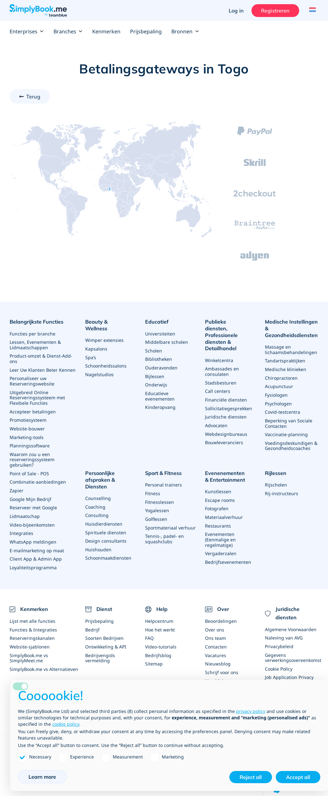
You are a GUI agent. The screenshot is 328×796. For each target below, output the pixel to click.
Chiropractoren (281, 376)
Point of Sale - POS (29, 469)
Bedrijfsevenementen (228, 555)
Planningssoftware (30, 442)
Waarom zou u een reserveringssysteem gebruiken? (32, 455)
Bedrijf (92, 622)
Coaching (95, 495)
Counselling (98, 487)
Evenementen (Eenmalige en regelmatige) (220, 533)
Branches (68, 31)
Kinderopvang (160, 405)
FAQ (149, 630)
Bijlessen (154, 374)
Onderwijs (156, 383)
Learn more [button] (42, 777)
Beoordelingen (221, 614)
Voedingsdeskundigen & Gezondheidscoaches (291, 442)
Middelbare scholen (166, 341)
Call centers (217, 383)
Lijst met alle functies (32, 614)
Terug (33, 96)
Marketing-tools (27, 433)
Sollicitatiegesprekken (228, 399)
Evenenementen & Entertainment (227, 472)
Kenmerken (106, 31)
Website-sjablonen (30, 639)
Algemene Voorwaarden (290, 622)
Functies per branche (32, 333)
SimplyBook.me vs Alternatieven (44, 660)
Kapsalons (96, 341)
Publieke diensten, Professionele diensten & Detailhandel (227, 331)
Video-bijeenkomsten (32, 519)
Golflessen (156, 513)
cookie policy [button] (65, 724)
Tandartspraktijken (285, 359)
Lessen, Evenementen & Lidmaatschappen (35, 343)
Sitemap (154, 655)
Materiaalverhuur (224, 512)
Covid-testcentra (282, 409)
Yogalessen (157, 505)
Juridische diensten (226, 408)
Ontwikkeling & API (105, 639)
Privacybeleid (279, 639)
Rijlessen (275, 469)
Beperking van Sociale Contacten (288, 420)
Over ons (214, 622)
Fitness (152, 488)
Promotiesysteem (28, 417)
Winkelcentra (219, 353)
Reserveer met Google (33, 502)
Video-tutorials (160, 639)
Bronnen (185, 31)
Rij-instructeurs (281, 488)
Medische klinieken (285, 368)
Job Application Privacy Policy (289, 671)
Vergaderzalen (220, 547)
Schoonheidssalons (106, 358)
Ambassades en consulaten (222, 363)
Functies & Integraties (33, 622)
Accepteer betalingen (33, 408)
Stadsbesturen (220, 374)
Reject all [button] (251, 777)
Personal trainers (163, 480)
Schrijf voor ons (221, 664)
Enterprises (27, 31)
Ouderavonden (161, 366)
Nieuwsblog (218, 655)
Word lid (214, 672)
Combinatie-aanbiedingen (38, 477)
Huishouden (98, 537)
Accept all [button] (298, 777)
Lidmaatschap (25, 510)
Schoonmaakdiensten (108, 545)
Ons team (215, 630)
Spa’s (90, 349)
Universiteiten (160, 333)
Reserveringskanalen (32, 630)
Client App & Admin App (36, 552)
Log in (234, 10)
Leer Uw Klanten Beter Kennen (43, 368)
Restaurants (218, 520)
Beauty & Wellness (108, 321)
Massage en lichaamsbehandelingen (291, 348)
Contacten (216, 639)
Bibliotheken (158, 358)
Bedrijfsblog (158, 647)
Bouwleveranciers (224, 433)
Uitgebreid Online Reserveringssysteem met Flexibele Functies (37, 395)
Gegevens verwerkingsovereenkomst (293, 649)
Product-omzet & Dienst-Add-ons (41, 357)
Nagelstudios (99, 366)
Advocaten (216, 416)
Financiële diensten (226, 391)
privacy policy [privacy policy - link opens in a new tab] (250, 711)
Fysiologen (276, 393)
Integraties (21, 527)
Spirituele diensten (105, 520)
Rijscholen (276, 480)
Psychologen (278, 401)
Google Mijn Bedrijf (30, 494)
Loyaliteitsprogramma (33, 560)
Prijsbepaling (146, 31)
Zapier (16, 485)
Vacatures (215, 647)
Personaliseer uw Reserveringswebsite (32, 379)
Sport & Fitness (163, 469)
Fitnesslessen (159, 497)
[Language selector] (311, 10)
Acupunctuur (279, 384)
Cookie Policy (278, 660)
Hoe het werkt (160, 622)
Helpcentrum (159, 614)
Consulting (97, 503)
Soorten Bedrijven (104, 630)
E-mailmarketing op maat (37, 544)
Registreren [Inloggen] (273, 10)
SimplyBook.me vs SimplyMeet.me (29, 649)
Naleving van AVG (284, 630)
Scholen (153, 349)
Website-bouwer (27, 425)
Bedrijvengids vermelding (100, 649)
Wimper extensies (104, 333)
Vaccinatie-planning (286, 431)
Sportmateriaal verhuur (170, 522)
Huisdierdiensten (103, 512)
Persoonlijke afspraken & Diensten (111, 472)
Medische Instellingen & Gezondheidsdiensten (291, 328)
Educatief (156, 321)
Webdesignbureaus (226, 424)
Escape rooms (220, 495)
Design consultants (106, 528)
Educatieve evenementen (160, 393)
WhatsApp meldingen (33, 535)
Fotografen (216, 503)
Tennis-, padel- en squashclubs (164, 532)
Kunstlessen (218, 487)
